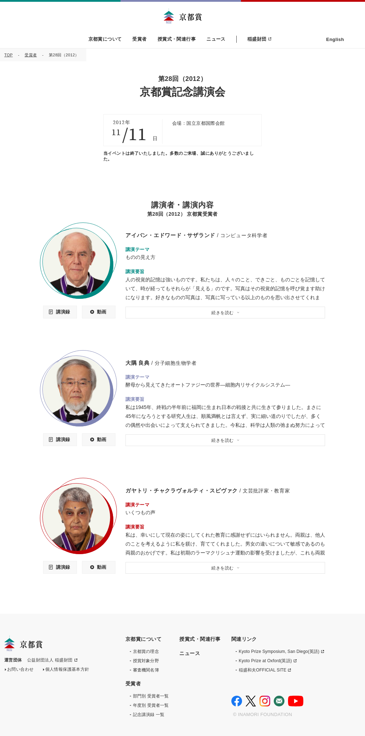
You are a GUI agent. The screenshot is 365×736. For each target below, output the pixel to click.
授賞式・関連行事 (177, 39)
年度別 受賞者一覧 (151, 704)
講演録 (63, 312)
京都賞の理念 (146, 651)
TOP (8, 55)
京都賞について (105, 39)
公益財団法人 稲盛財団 (50, 660)
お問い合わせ (20, 670)
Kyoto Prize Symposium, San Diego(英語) (279, 651)
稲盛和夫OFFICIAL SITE (263, 669)
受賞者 (139, 39)
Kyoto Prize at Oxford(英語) (265, 660)
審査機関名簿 (146, 669)
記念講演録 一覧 (148, 714)
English (335, 39)
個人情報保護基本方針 (67, 670)
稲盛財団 (257, 39)
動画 (101, 312)
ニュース (216, 39)
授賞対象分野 (146, 660)
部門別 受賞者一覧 (151, 695)
